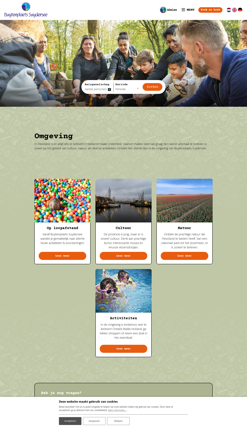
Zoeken (152, 87)
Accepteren (70, 420)
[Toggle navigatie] (185, 10)
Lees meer (62, 256)
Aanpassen (94, 420)
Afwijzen (118, 420)
